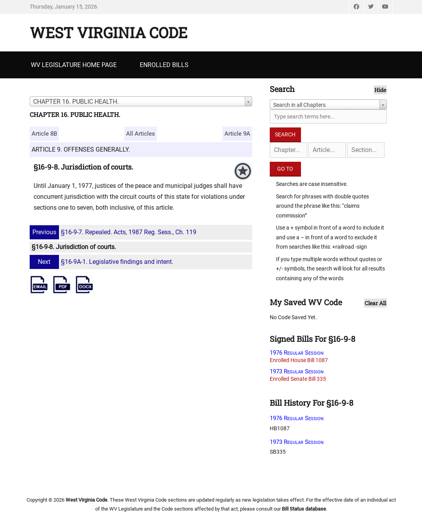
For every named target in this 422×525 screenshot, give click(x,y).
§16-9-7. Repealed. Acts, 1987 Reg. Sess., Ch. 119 (114, 232)
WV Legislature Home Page (74, 65)
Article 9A (237, 133)
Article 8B (44, 133)
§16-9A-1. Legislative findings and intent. (102, 261)
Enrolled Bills (164, 65)
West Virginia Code (108, 32)
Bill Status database (304, 509)
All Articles (140, 133)
